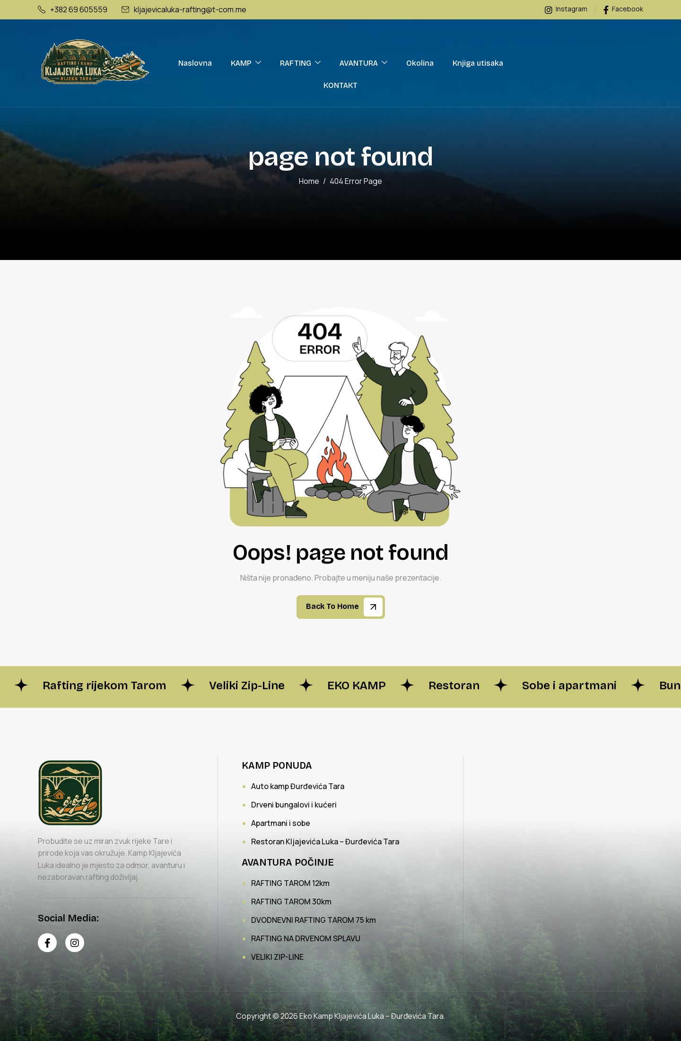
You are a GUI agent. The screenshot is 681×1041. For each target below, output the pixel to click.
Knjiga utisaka (478, 63)
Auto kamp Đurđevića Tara (297, 786)
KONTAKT (340, 85)
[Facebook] (47, 942)
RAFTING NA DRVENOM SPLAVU (305, 938)
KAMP (246, 63)
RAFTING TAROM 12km (290, 883)
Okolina (420, 63)
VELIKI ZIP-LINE (277, 957)
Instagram (566, 9)
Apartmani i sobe (280, 823)
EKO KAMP (356, 685)
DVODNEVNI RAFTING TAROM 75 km (313, 920)
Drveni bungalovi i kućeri (294, 804)
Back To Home (344, 607)
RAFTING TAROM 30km (291, 901)
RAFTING (300, 63)
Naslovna (195, 63)
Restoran (454, 685)
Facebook (623, 9)
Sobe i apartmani (569, 685)
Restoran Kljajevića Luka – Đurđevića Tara (325, 841)
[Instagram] (74, 942)
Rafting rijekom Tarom (104, 685)
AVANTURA (363, 63)
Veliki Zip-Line (247, 685)
